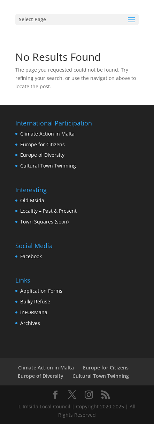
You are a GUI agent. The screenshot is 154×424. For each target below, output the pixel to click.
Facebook (31, 256)
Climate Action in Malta (47, 133)
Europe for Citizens (42, 144)
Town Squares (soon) (44, 221)
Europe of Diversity (42, 155)
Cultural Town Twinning (48, 165)
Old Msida (32, 200)
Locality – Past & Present (48, 210)
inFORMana (33, 312)
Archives (30, 323)
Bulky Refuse (35, 301)
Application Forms (41, 290)
